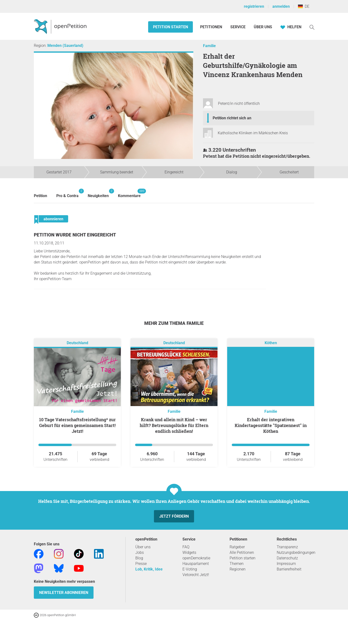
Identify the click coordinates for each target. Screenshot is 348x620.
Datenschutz (287, 558)
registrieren (254, 6)
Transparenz (287, 547)
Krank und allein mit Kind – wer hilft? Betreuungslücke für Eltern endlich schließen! (174, 425)
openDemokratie (196, 558)
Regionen (238, 569)
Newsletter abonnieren (63, 592)
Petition (40, 195)
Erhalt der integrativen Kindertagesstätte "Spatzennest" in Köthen (271, 425)
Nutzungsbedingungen (296, 552)
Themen (237, 563)
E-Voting (189, 569)
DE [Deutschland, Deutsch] (303, 6)
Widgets (189, 552)
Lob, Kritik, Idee (149, 569)
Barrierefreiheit (289, 569)
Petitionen (211, 27)
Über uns (143, 547)
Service (238, 27)
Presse (141, 563)
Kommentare (129, 193)
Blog (139, 558)
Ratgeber (237, 547)
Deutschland (77, 343)
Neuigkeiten (98, 193)
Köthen (271, 343)
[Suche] (312, 27)
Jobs (139, 552)
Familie (209, 45)
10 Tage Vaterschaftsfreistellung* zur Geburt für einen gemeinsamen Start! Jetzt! (77, 425)
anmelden (281, 6)
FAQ (185, 547)
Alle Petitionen (242, 552)
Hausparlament (195, 563)
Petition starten (170, 27)
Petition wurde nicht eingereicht (75, 235)
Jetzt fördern (174, 516)
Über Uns (263, 27)
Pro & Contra (67, 193)
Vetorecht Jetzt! (195, 574)
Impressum (286, 563)
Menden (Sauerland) (65, 45)
